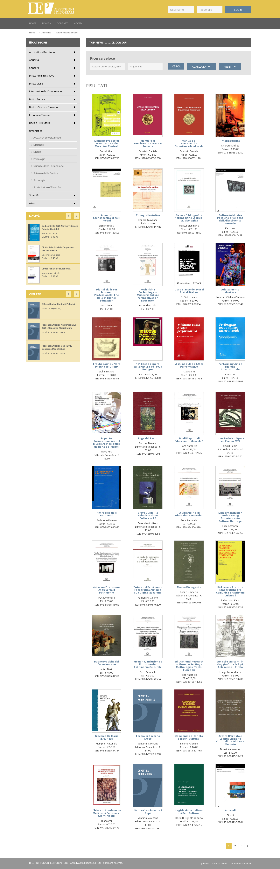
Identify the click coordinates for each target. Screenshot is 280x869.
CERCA (176, 66)
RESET (230, 67)
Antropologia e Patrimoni (107, 514)
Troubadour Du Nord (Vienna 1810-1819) (106, 365)
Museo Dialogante (189, 587)
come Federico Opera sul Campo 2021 (230, 440)
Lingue (37, 151)
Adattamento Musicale (230, 291)
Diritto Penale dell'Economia (56, 269)
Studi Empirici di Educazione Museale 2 (189, 514)
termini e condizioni (241, 863)
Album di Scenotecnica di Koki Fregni (106, 217)
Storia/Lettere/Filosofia (47, 187)
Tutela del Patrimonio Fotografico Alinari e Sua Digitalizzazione (147, 589)
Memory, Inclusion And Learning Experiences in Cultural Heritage (230, 517)
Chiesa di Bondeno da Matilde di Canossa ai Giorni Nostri (107, 813)
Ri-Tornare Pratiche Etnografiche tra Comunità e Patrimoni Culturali (230, 591)
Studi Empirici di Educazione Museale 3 (189, 440)
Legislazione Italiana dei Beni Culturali (189, 812)
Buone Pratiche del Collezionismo (106, 663)
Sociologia (39, 180)
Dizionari (38, 144)
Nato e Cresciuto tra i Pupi (148, 812)
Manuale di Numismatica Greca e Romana (148, 143)
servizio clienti (220, 863)
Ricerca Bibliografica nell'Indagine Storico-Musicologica (189, 217)
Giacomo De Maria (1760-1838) (106, 737)
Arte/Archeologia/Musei (47, 137)
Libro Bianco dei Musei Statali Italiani (189, 291)
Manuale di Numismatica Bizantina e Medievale (189, 143)
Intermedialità (230, 140)
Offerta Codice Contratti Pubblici (58, 304)
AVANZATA (201, 67)
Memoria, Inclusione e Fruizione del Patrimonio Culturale (148, 664)
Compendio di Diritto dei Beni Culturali (189, 737)
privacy (205, 863)
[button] (69, 215)
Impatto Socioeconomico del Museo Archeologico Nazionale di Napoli (106, 442)
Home (32, 32)
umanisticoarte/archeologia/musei (59, 32)
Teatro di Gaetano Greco (148, 737)
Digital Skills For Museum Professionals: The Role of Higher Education (106, 295)
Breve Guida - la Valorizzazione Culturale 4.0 (148, 515)
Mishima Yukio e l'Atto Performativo (189, 365)
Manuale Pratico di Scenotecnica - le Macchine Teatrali (106, 143)
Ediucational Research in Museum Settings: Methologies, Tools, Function (189, 666)
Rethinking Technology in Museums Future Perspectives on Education (148, 295)
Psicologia (39, 159)
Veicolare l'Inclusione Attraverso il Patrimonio (106, 589)
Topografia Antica (148, 215)
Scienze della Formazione (48, 166)
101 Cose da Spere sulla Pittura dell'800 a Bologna (148, 366)
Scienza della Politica (45, 173)
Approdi (230, 810)
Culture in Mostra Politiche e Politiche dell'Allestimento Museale (230, 219)
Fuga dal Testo (148, 438)
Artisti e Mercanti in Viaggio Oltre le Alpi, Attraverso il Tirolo (230, 664)
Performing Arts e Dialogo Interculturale (230, 366)
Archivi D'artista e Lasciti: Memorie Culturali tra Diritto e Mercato (230, 740)
